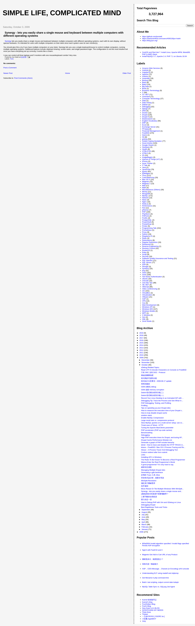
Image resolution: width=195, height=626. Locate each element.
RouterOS (146, 250)
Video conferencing (149, 289)
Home (67, 73)
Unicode (145, 281)
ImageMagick (147, 157)
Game (144, 135)
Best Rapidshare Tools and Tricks (154, 507)
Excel (144, 125)
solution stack (146, 415)
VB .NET (145, 285)
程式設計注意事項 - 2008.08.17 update (156, 381)
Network (145, 198)
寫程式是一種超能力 (150, 564)
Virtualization (147, 295)
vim (143, 291)
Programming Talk (149, 228)
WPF (144, 313)
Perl (143, 208)
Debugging (146, 107)
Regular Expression (149, 242)
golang (144, 139)
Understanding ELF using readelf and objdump (160, 573)
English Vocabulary (149, 121)
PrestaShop (146, 224)
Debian (145, 105)
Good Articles (147, 143)
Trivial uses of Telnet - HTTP (152, 425)
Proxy (144, 232)
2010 (141, 355)
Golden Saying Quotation (152, 141)
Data (144, 101)
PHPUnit (145, 216)
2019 (141, 333)
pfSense (145, 210)
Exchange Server (149, 127)
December (146, 360)
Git (143, 137)
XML (144, 319)
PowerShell (146, 222)
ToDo (144, 273)
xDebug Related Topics (150, 367)
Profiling (144, 405)
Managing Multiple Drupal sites (153, 470)
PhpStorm (146, 214)
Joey (144, 621)
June (144, 517)
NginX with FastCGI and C (152, 550)
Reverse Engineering (150, 246)
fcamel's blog (147, 602)
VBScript (145, 287)
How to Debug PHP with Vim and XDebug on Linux (161, 502)
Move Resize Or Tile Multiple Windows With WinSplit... (162, 489)
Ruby (144, 252)
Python (145, 234)
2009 (141, 358)
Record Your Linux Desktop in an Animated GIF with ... (162, 398)
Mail (143, 186)
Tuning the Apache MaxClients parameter (157, 428)
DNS (144, 111)
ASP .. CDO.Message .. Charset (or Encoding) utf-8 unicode (165, 569)
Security (145, 256)
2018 (141, 335)
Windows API (147, 307)
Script (144, 254)
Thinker (145, 614)
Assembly (146, 78)
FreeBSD (145, 133)
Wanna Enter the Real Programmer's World (158, 462)
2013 (141, 348)
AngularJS (146, 72)
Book (144, 88)
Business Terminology (150, 90)
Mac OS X (146, 179)
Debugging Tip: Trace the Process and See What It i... (162, 401)
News (144, 200)
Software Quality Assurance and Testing (157, 258)
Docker (145, 113)
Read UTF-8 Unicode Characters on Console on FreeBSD (163, 370)
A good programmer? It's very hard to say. (157, 465)
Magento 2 (146, 184)
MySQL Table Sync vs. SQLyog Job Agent (158, 587)
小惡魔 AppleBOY (149, 619)
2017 (141, 338)
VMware (145, 297)
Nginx (144, 202)
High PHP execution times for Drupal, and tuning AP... (162, 437)
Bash (144, 82)
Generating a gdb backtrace (152, 472)
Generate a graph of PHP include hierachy (157, 442)
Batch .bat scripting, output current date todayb (160, 582)
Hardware (146, 147)
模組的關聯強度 (147, 375)
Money (144, 192)
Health (144, 149)
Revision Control (148, 248)
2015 (141, 343)
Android (145, 70)
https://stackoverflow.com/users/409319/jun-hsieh (161, 39)
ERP (144, 123)
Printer (144, 226)
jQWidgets (146, 173)
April (144, 522)
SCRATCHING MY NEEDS (152, 610)
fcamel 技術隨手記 (149, 600)
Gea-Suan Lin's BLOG (151, 608)
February (145, 527)
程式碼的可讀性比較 (149, 378)
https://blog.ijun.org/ (149, 41)
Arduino (145, 76)
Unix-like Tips (147, 283)
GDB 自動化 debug (148, 387)
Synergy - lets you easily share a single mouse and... (161, 491)
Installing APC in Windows (151, 457)
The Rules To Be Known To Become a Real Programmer (163, 460)
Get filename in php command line (155, 578)
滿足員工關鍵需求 (148, 483)
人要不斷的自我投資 (149, 497)
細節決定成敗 (146, 467)
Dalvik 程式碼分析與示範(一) (152, 395)
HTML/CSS (146, 151)
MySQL (145, 196)
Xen (143, 317)
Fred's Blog (146, 606)
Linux (144, 175)
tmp (143, 271)
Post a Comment (10, 68)
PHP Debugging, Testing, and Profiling (156, 403)
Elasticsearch (147, 119)
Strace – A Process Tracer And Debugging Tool (159, 450)
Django (145, 109)
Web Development (149, 305)
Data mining (147, 103)
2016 (141, 340)
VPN (144, 301)
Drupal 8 (145, 117)
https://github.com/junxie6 (152, 36)
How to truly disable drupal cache (154, 413)
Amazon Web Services (151, 68)
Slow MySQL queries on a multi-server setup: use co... (162, 423)
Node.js (145, 204)
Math (144, 188)
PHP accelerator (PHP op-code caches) (156, 430)
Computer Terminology (151, 99)
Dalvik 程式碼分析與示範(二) (152, 393)
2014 (141, 345)
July (143, 515)
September (146, 510)
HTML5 (145, 153)
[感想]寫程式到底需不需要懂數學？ (154, 494)
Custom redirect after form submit (154, 452)
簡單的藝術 (145, 384)
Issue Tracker (147, 163)
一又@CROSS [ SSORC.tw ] (153, 616)
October (145, 365)
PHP (144, 212)
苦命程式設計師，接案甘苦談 (152, 478)
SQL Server (146, 262)
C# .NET (145, 94)
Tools (12, 59)
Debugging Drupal (148, 505)
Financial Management (151, 131)
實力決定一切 (146, 500)
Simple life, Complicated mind (62, 13)
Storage (145, 267)
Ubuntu (145, 279)
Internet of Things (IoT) (151, 159)
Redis (144, 238)
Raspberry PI (147, 236)
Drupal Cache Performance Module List (156, 440)
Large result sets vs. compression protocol (157, 420)
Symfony (145, 269)
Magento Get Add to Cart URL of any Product (159, 555)
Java (144, 167)
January (145, 529)
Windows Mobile (148, 311)
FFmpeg (145, 129)
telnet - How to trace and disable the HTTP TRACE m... (162, 445)
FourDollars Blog (148, 604)
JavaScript (146, 169)
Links (143, 455)
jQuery (144, 171)
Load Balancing (148, 177)
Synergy (8, 41)
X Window (146, 315)
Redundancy (147, 240)
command (146, 97)
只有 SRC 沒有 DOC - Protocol (153, 372)
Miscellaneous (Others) (151, 190)
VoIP (144, 299)
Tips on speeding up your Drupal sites (156, 408)
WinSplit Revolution (148, 481)
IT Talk (144, 165)
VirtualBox (146, 293)
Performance (147, 206)
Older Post (127, 73)
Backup (145, 80)
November (146, 362)
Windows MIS (147, 309)
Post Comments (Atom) (23, 78)
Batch (144, 84)
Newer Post (7, 73)
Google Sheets (148, 145)
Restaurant (146, 244)
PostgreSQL (147, 220)
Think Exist (146, 612)
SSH (144, 264)
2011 (141, 353)
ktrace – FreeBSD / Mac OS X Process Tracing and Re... (163, 447)
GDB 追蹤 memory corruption (152, 390)
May (143, 519)
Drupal (144, 115)
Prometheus (147, 230)
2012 (141, 350)
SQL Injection (147, 260)
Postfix (144, 218)
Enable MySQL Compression (152, 418)
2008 (141, 532)
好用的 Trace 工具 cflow (150, 475)
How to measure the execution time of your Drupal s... (162, 410)
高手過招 (144, 486)
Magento (145, 182)
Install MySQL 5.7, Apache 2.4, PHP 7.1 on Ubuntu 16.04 (164, 56)
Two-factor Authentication (152, 277)
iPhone (145, 161)
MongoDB (146, 194)
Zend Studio (147, 321)
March (144, 524)
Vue (143, 303)
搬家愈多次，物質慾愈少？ (152, 559)
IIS (143, 155)
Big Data (145, 86)
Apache (145, 74)
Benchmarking (146, 433)
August (144, 512)
